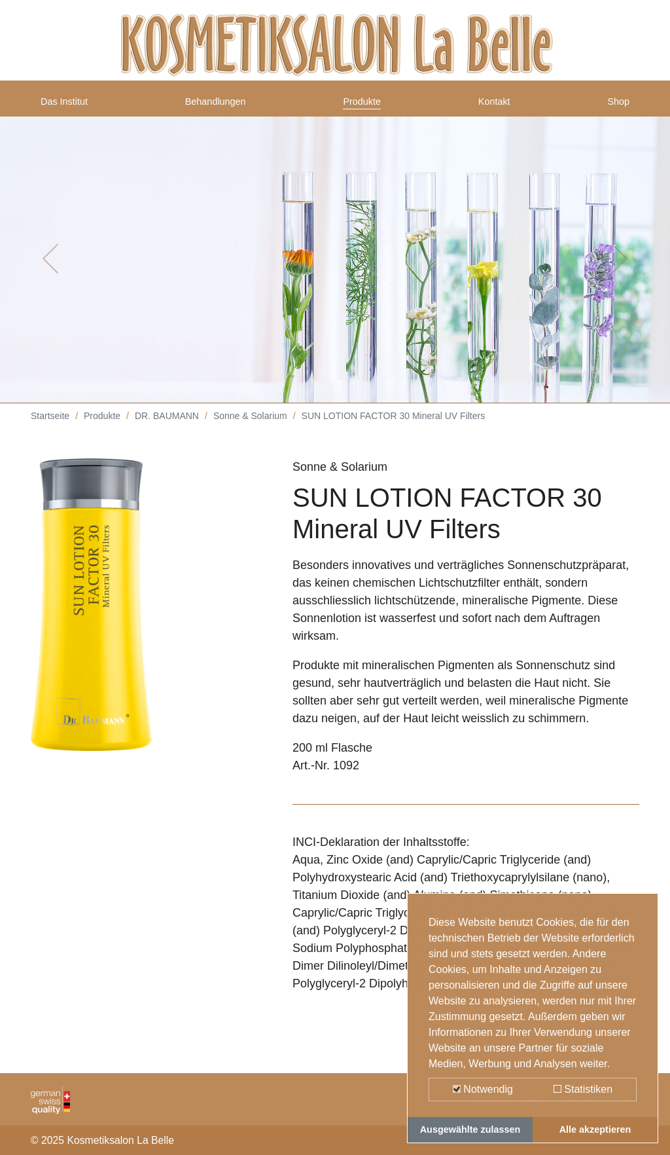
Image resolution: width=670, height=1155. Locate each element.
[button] (50, 268)
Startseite (50, 425)
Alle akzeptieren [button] (595, 1129)
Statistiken (583, 1089)
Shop (615, 106)
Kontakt (497, 106)
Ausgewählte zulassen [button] (470, 1129)
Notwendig (483, 1089)
